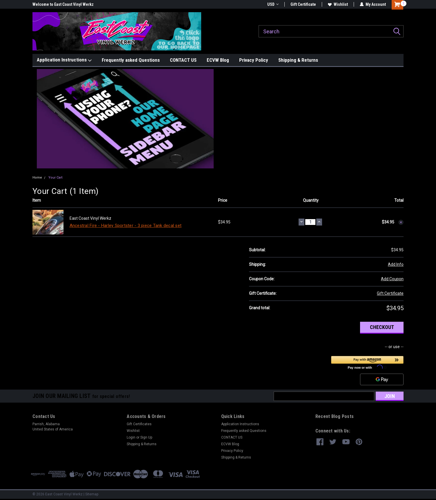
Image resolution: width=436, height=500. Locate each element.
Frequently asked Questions (131, 60)
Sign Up (146, 437)
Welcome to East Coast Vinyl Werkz (63, 4)
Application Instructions (64, 60)
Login (131, 437)
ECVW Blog (218, 60)
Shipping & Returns (298, 60)
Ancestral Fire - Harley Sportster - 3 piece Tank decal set (126, 225)
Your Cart (55, 177)
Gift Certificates (139, 424)
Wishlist (338, 4)
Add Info (396, 264)
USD (273, 4)
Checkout (382, 327)
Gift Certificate (303, 4)
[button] (125, 118)
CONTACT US (183, 60)
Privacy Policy (253, 60)
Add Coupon (392, 279)
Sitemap (91, 494)
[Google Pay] (382, 379)
